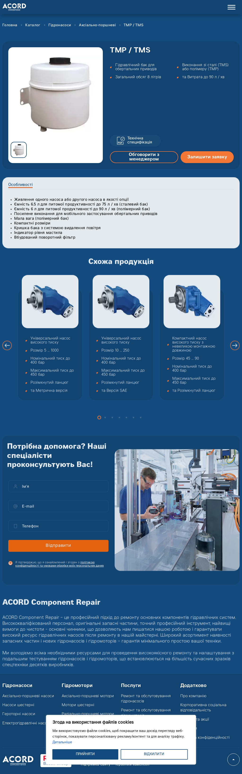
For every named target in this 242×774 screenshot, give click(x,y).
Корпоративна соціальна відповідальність (203, 707)
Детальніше (62, 742)
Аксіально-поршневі (97, 25)
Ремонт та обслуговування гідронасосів (146, 698)
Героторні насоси (18, 714)
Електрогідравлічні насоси (27, 723)
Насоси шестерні (18, 705)
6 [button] (133, 422)
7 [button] (140, 422)
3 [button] (112, 422)
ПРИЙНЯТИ (85, 754)
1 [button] (99, 422)
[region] (121, 740)
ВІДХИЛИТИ (154, 754)
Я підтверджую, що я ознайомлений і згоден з (59, 569)
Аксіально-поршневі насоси (28, 696)
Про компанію (193, 696)
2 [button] (105, 422)
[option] (55, 94)
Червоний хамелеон (132, 764)
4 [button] (119, 422)
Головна (9, 25)
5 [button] (126, 422)
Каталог (32, 25)
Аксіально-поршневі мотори (88, 696)
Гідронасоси (59, 25)
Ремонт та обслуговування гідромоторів (146, 713)
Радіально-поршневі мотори (88, 714)
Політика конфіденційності (205, 738)
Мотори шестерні (78, 705)
